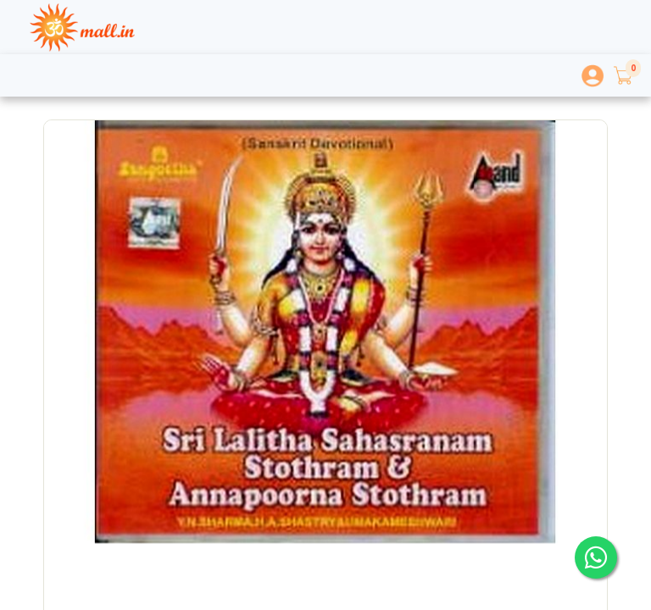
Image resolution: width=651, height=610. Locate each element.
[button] (622, 75)
